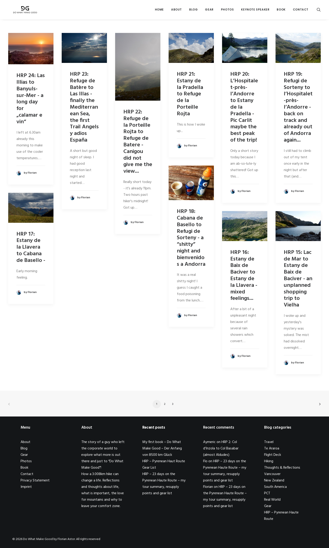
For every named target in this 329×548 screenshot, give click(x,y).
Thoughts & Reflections (282, 468)
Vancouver (272, 474)
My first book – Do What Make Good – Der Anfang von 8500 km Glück (162, 448)
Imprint (26, 487)
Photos (227, 11)
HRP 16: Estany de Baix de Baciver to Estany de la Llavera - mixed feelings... (243, 275)
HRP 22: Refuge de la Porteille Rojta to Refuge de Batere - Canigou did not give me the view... (137, 142)
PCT (267, 493)
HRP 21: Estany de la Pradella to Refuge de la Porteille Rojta (190, 94)
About (176, 11)
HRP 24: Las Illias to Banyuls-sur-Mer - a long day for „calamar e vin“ (30, 98)
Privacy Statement (35, 481)
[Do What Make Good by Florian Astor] (23, 10)
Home (159, 11)
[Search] (319, 10)
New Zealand (274, 481)
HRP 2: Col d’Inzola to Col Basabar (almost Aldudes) (221, 448)
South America (275, 487)
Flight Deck (272, 455)
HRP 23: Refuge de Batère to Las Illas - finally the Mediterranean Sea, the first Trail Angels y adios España (84, 107)
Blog (193, 11)
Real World (272, 500)
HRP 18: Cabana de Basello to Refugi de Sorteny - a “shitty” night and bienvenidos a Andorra (191, 238)
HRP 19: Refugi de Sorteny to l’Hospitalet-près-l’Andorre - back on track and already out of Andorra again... (298, 107)
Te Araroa (271, 448)
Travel (268, 442)
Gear (209, 11)
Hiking (268, 461)
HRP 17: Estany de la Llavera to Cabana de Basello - (30, 247)
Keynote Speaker (255, 11)
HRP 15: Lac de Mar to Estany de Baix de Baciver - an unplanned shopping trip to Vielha (298, 278)
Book (281, 11)
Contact (300, 11)
